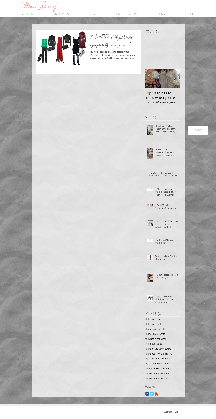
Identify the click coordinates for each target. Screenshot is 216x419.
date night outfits (154, 324)
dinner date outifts (155, 333)
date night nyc (152, 318)
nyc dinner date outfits (157, 363)
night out (150, 353)
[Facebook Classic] (147, 394)
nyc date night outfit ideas (159, 358)
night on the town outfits (158, 348)
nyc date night (164, 353)
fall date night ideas (155, 338)
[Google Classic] (156, 394)
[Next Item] (174, 78)
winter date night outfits (158, 378)
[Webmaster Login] (172, 411)
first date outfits (153, 343)
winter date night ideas (157, 373)
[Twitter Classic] (152, 394)
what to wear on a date (157, 368)
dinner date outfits (155, 329)
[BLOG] (198, 130)
